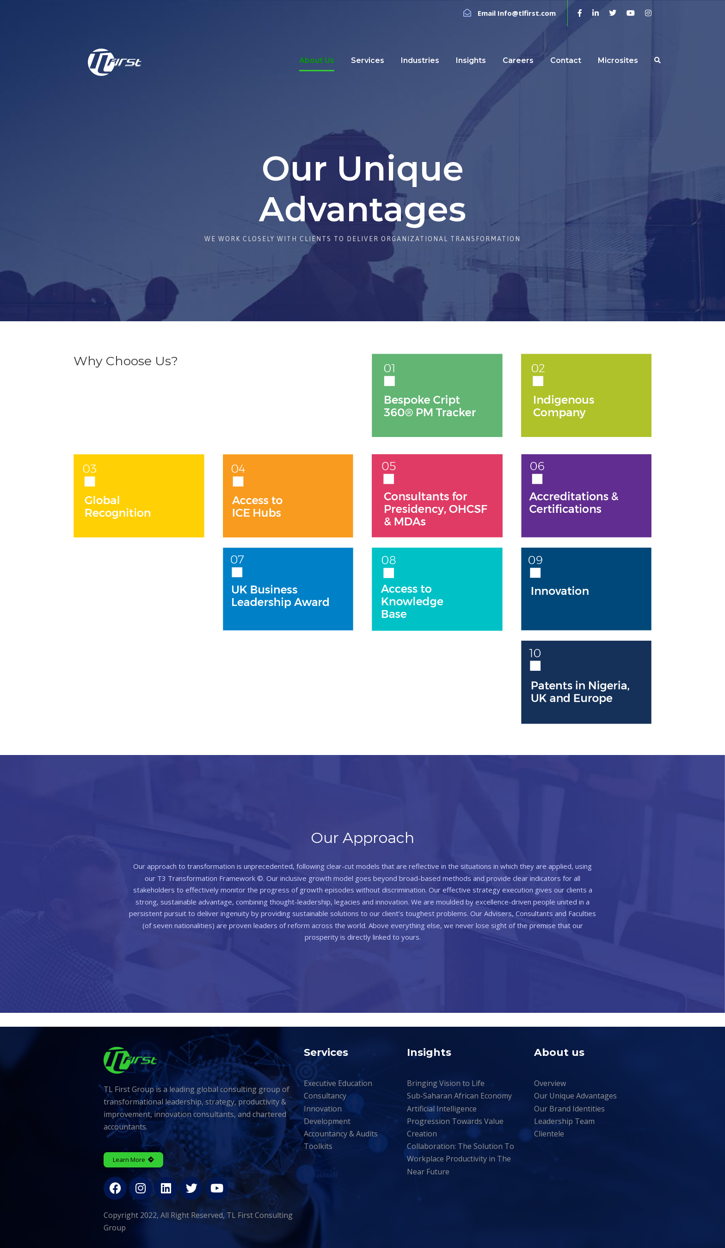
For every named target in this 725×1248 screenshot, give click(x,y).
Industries (420, 60)
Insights (471, 60)
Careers (518, 60)
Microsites (618, 60)
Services (367, 60)
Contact (565, 60)
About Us (316, 60)
